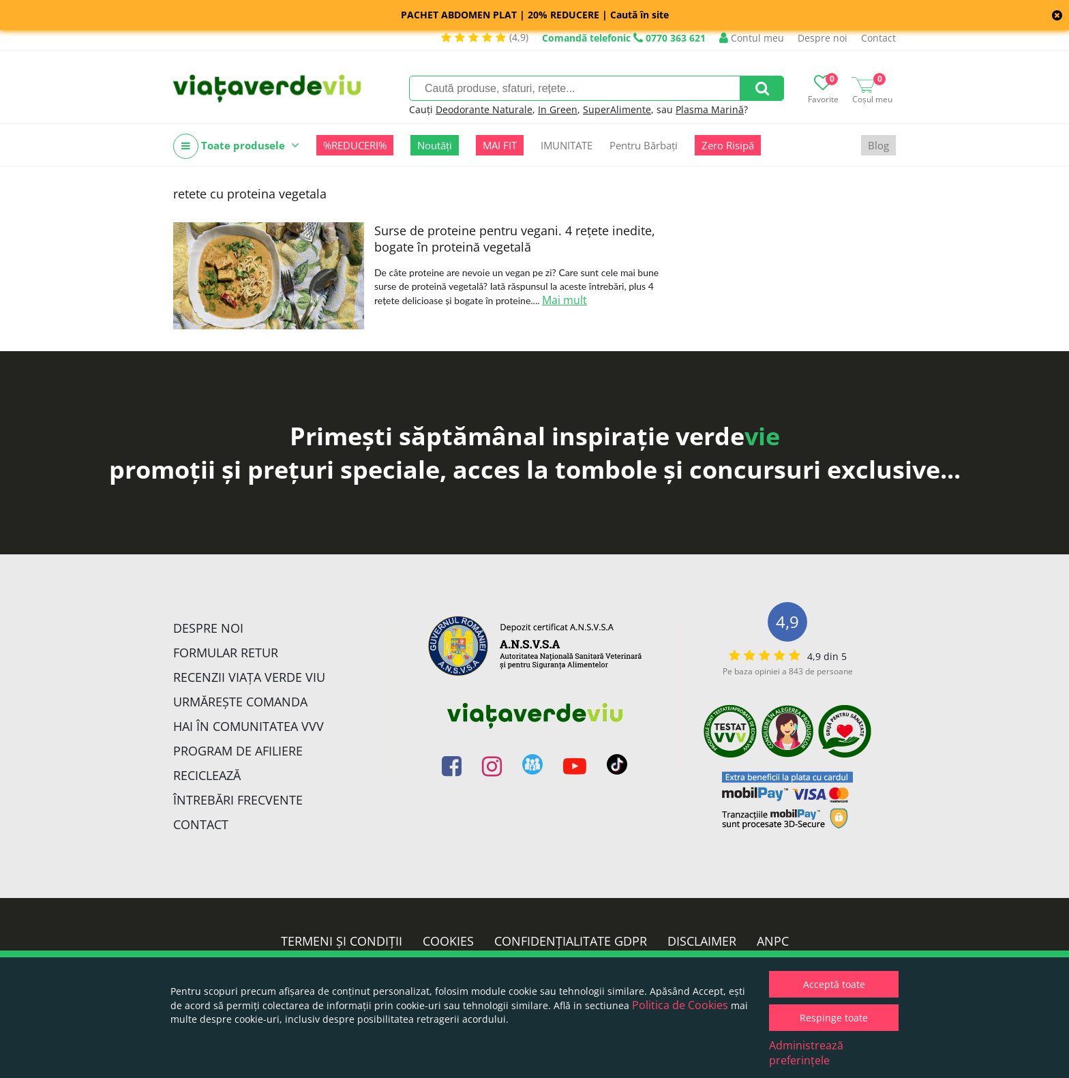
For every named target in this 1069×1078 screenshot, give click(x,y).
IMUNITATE (566, 145)
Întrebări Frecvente (238, 800)
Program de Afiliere (238, 751)
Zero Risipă (728, 145)
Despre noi (822, 37)
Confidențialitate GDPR (570, 941)
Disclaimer (701, 941)
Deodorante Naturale (484, 109)
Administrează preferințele (806, 1053)
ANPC (773, 941)
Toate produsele (236, 146)
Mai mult (564, 300)
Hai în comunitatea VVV (248, 726)
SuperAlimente (617, 109)
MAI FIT (500, 145)
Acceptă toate (834, 984)
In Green (557, 109)
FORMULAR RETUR (225, 652)
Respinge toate (834, 1017)
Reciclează (207, 775)
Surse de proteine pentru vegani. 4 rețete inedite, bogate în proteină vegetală (514, 238)
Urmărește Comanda (240, 701)
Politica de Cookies (680, 1005)
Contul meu (751, 37)
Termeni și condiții (341, 941)
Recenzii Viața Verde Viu (249, 677)
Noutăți (434, 145)
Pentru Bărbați (643, 145)
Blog (878, 145)
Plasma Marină (710, 109)
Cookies (448, 941)
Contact (878, 37)
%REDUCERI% (355, 145)
